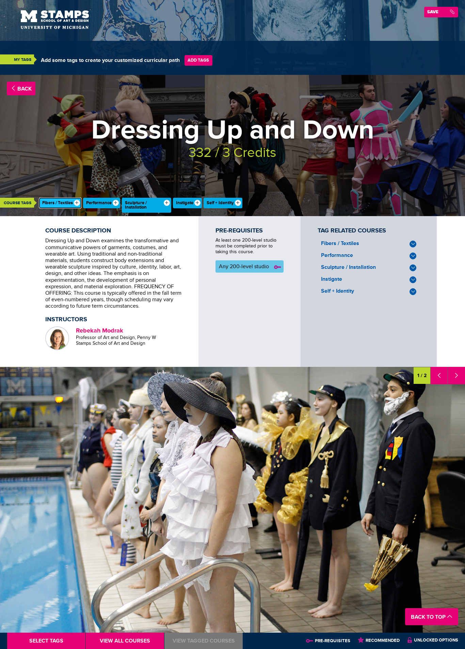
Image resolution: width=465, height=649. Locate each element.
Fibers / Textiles (368, 243)
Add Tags (198, 60)
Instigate (368, 279)
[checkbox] (60, 203)
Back (21, 88)
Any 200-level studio (250, 267)
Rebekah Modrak (99, 330)
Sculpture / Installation (368, 267)
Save (440, 11)
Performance (368, 255)
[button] (439, 375)
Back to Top (431, 617)
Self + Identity (368, 291)
